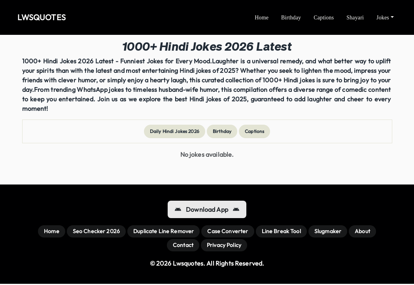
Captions (324, 18)
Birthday (291, 18)
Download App (207, 209)
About (362, 231)
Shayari (355, 18)
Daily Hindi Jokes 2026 (174, 131)
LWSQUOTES (41, 17)
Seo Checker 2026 (96, 231)
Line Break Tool (281, 231)
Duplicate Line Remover (163, 231)
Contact (183, 245)
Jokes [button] (382, 18)
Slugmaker (327, 231)
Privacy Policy (224, 245)
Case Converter (227, 231)
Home (261, 18)
